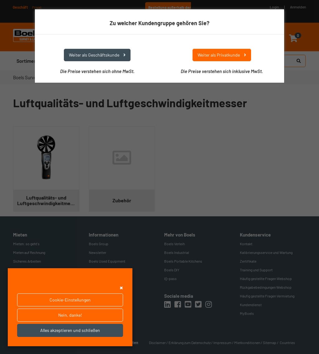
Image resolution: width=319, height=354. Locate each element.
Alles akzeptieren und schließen (70, 330)
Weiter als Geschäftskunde (97, 54)
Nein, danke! (70, 315)
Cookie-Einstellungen (70, 299)
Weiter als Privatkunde (222, 54)
